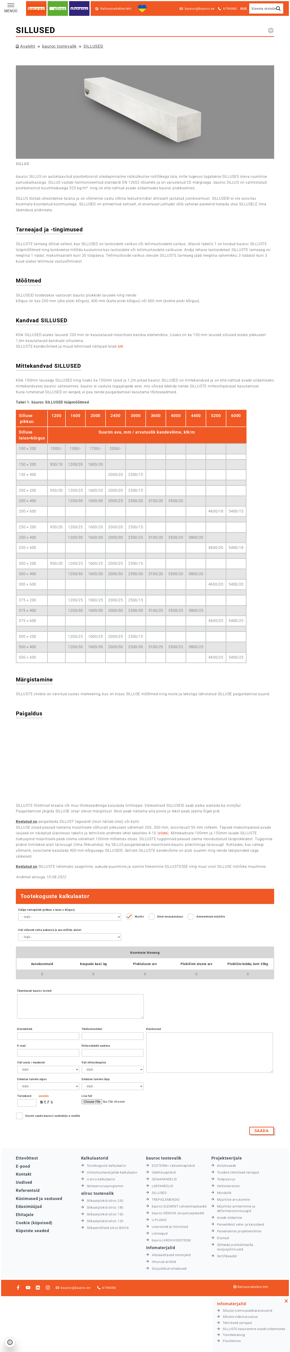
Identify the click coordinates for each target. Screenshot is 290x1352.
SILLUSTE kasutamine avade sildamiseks (254, 1329)
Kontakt (23, 1174)
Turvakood (24, 1096)
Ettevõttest (27, 1158)
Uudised (24, 1182)
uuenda (44, 1096)
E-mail (21, 1045)
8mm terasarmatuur (170, 916)
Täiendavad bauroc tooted (34, 990)
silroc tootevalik (97, 1193)
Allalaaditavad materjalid (171, 1255)
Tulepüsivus (226, 1179)
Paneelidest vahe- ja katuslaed (240, 1224)
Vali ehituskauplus (94, 1062)
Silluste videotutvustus (240, 1317)
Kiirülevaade (226, 1165)
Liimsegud (159, 1233)
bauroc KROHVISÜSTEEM (171, 1240)
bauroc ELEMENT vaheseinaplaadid (179, 1206)
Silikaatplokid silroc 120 (105, 1221)
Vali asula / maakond (31, 1062)
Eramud (223, 1238)
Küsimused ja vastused (39, 1198)
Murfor (139, 916)
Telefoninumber (92, 1029)
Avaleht (27, 46)
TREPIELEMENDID (166, 1199)
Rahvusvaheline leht (250, 1287)
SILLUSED (93, 46)
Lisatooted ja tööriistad (170, 1227)
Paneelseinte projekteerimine (239, 1231)
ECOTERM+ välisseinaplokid (173, 1165)
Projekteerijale (226, 1158)
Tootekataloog (234, 1335)
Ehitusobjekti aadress (96, 1045)
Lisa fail (87, 1096)
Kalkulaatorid (95, 1158)
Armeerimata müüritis (210, 916)
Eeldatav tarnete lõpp (96, 1079)
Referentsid (28, 1190)
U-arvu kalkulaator (101, 1179)
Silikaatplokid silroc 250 (105, 1201)
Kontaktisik (24, 1029)
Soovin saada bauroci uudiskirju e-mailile (52, 1115)
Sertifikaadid (227, 1256)
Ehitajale (25, 1214)
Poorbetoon (232, 1341)
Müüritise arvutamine (233, 1199)
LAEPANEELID (162, 1186)
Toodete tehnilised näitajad (238, 1172)
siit (120, 346)
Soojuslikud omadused (169, 1268)
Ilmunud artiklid (164, 1262)
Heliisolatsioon (228, 1186)
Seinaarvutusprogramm (105, 1186)
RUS (243, 8)
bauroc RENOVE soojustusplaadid (178, 1213)
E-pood (23, 1166)
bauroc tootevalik (59, 46)
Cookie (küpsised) (34, 1222)
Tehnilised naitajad (237, 1323)
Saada (261, 1130)
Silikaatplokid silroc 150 (105, 1214)
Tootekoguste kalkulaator (106, 1165)
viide (163, 833)
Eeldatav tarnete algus (32, 1079)
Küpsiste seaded (32, 1230)
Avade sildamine (229, 1217)
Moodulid (224, 1193)
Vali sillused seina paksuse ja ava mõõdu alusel (49, 930)
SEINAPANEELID (164, 1179)
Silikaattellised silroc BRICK (108, 1228)
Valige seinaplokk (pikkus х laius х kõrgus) (46, 909)
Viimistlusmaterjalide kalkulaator (112, 1172)
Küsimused (153, 1029)
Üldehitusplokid (164, 1172)
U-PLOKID (159, 1220)
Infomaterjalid (160, 1247)
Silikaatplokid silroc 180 (105, 1207)
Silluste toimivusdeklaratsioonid (247, 1310)
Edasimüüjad (29, 1206)
